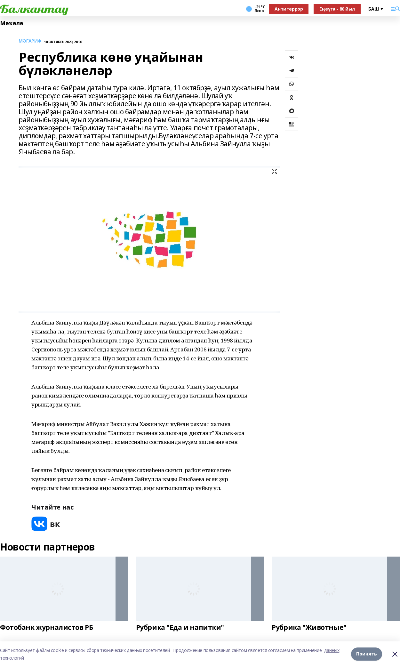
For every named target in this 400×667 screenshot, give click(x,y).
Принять (366, 654)
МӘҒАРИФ (30, 41)
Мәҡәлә (11, 23)
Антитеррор (289, 9)
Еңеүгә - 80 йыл (337, 9)
